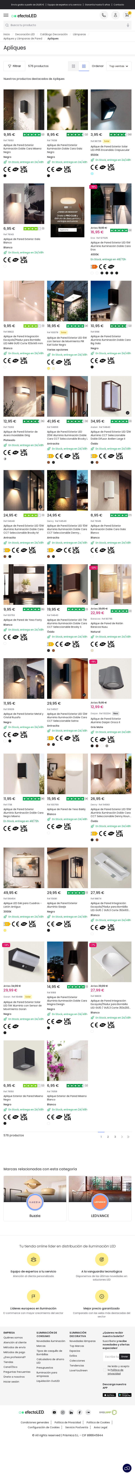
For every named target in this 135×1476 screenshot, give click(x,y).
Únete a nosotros (14, 1423)
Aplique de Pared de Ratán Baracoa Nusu (109, 626)
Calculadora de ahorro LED (50, 1407)
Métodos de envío (15, 1393)
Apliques (53, 38)
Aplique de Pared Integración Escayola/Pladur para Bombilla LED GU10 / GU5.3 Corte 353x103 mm (111, 928)
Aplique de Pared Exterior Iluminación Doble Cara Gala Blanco (110, 528)
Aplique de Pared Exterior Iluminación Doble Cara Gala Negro (64, 148)
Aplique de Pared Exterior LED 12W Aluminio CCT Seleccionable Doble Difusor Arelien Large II (111, 431)
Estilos (73, 1402)
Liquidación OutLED (48, 1427)
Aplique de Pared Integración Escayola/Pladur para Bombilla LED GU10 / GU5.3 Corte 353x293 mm (111, 1027)
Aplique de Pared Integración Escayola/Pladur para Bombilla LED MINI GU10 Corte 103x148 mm (24, 331)
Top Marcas (77, 1392)
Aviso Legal (100, 1461)
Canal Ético (10, 1413)
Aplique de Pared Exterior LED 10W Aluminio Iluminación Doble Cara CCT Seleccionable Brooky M (24, 530)
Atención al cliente (15, 1389)
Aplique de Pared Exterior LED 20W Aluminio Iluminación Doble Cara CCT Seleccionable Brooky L (67, 431)
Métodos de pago (14, 1398)
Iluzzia (35, 1262)
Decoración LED (25, 34)
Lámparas (79, 34)
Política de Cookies (98, 1456)
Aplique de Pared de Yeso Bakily (64, 824)
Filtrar (14, 66)
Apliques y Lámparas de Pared (23, 38)
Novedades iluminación (51, 1387)
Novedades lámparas (83, 1387)
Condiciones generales (35, 1456)
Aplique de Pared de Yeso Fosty (21, 626)
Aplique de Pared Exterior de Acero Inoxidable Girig (23, 427)
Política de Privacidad (68, 1456)
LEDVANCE (100, 1262)
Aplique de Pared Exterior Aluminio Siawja (64, 924)
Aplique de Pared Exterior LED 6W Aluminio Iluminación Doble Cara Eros (111, 230)
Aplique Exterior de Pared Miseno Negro (21, 1123)
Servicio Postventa (76, 1461)
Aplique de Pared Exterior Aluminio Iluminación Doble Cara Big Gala (109, 329)
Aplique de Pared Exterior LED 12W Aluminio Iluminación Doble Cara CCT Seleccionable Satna (67, 729)
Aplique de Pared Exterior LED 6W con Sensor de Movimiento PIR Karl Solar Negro (67, 331)
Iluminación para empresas (47, 1420)
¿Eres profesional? (15, 1403)
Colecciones (77, 1407)
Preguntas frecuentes (17, 1418)
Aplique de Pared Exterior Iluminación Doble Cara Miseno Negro (22, 148)
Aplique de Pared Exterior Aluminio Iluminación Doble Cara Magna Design (65, 1025)
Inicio (7, 34)
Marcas (41, 1392)
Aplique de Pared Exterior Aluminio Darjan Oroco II (108, 725)
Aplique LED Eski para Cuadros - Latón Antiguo (20, 924)
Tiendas (8, 1408)
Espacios (75, 1397)
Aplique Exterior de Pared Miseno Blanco (64, 1123)
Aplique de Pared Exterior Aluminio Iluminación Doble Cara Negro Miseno (22, 826)
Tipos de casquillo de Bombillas (49, 1398)
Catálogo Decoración (54, 34)
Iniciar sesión (11, 1428)
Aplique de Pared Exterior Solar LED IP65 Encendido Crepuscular (110, 148)
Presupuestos (45, 1414)
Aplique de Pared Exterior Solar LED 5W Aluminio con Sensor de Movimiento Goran (24, 1025)
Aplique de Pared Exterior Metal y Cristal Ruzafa (21, 725)
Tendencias (77, 1412)
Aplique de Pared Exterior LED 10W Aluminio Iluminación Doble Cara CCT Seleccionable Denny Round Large (111, 830)
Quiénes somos (13, 1384)
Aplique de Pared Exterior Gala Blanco (22, 240)
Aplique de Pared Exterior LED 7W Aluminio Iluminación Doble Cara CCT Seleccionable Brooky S (67, 630)
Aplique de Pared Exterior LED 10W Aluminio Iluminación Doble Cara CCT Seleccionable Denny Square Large (67, 532)
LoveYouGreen (79, 1417)
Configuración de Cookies (44, 1461)
